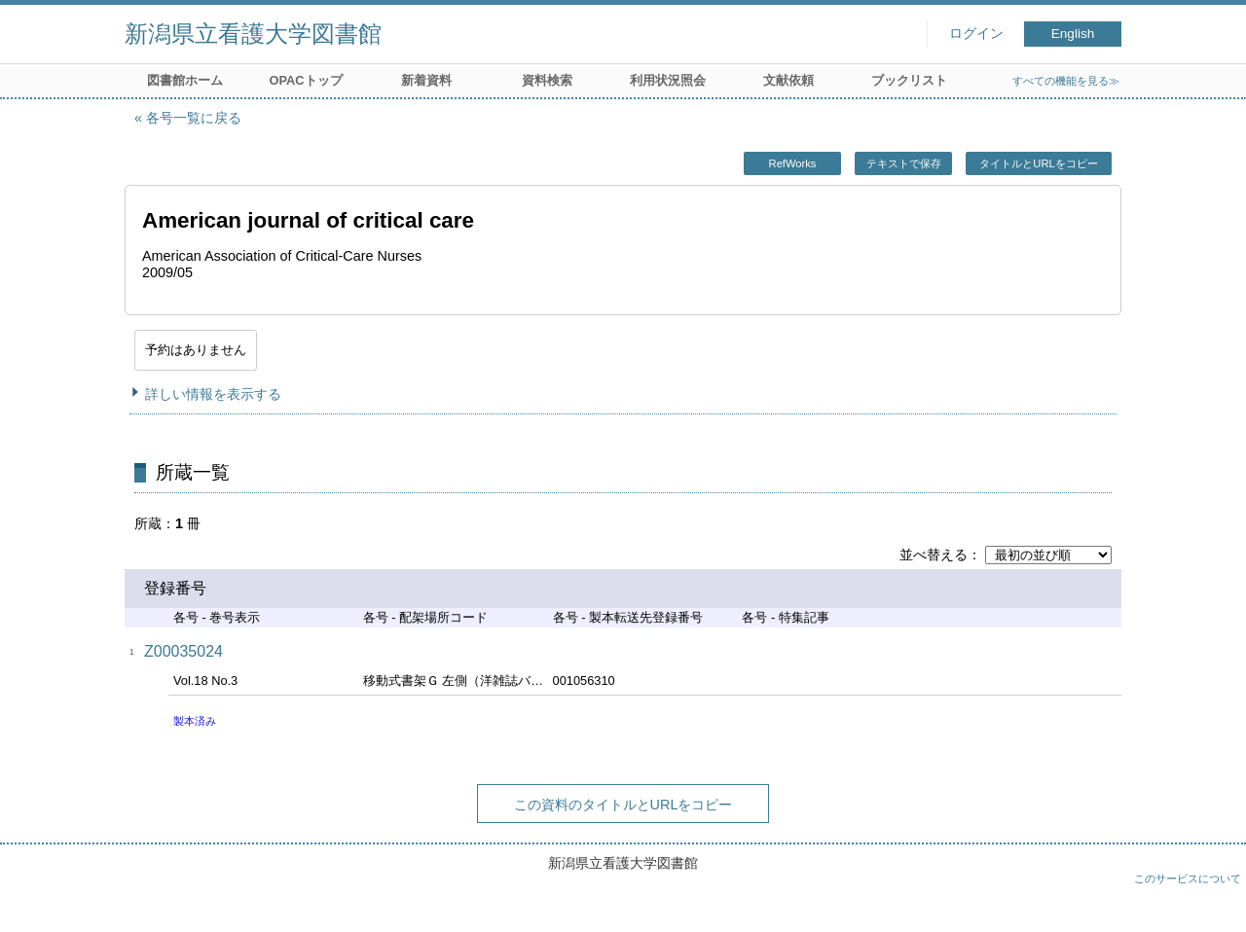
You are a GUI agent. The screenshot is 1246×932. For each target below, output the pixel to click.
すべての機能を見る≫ (1065, 81)
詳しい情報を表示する (213, 394)
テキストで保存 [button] (903, 163)
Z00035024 (183, 651)
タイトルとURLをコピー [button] (1038, 163)
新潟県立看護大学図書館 (253, 33)
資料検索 (547, 80)
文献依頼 (788, 80)
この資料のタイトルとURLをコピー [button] (623, 804)
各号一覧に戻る (193, 117)
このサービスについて (1187, 878)
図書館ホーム (185, 80)
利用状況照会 (668, 80)
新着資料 (426, 80)
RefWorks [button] (793, 163)
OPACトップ (305, 80)
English (1073, 33)
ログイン (976, 33)
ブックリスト (909, 80)
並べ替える (933, 554)
